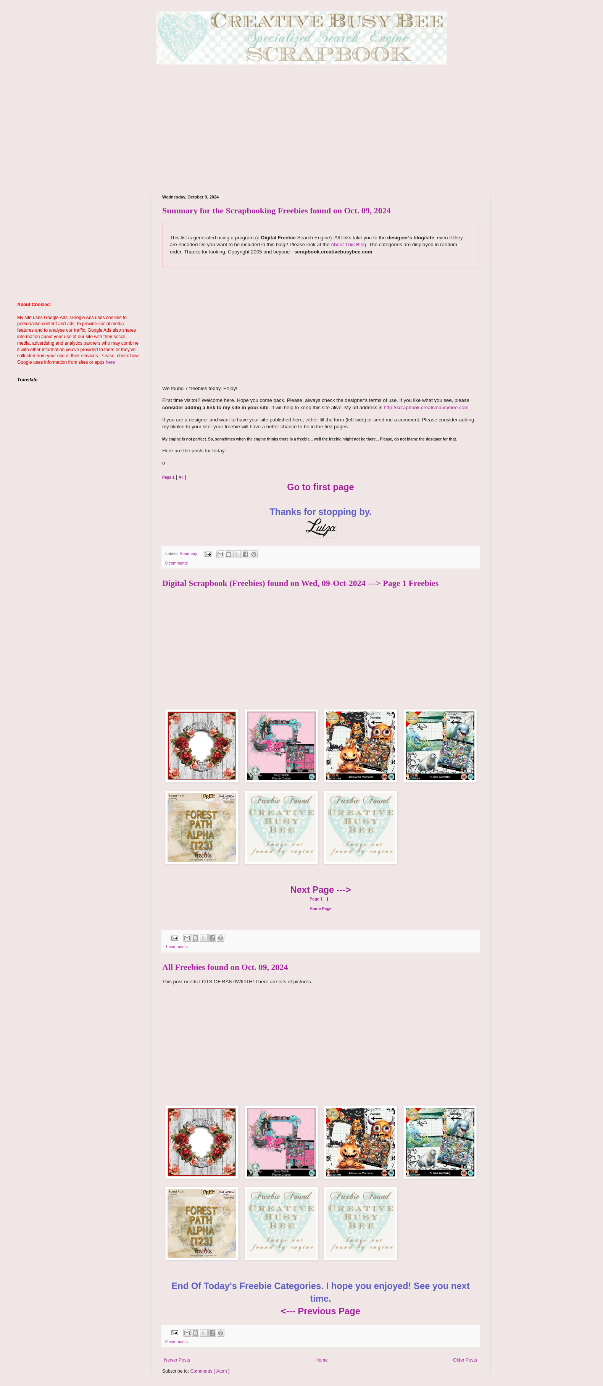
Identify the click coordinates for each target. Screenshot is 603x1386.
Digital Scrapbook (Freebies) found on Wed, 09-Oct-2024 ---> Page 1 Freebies (300, 583)
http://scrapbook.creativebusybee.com (425, 407)
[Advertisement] (301, 129)
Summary (189, 553)
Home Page (320, 908)
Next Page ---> (320, 889)
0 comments (176, 563)
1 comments (176, 946)
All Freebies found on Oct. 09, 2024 (225, 967)
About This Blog (348, 244)
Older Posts (465, 1360)
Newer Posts (177, 1360)
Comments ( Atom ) (209, 1371)
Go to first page (320, 487)
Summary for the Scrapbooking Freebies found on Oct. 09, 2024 (276, 210)
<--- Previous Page (320, 1311)
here (110, 362)
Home (322, 1360)
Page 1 (316, 899)
